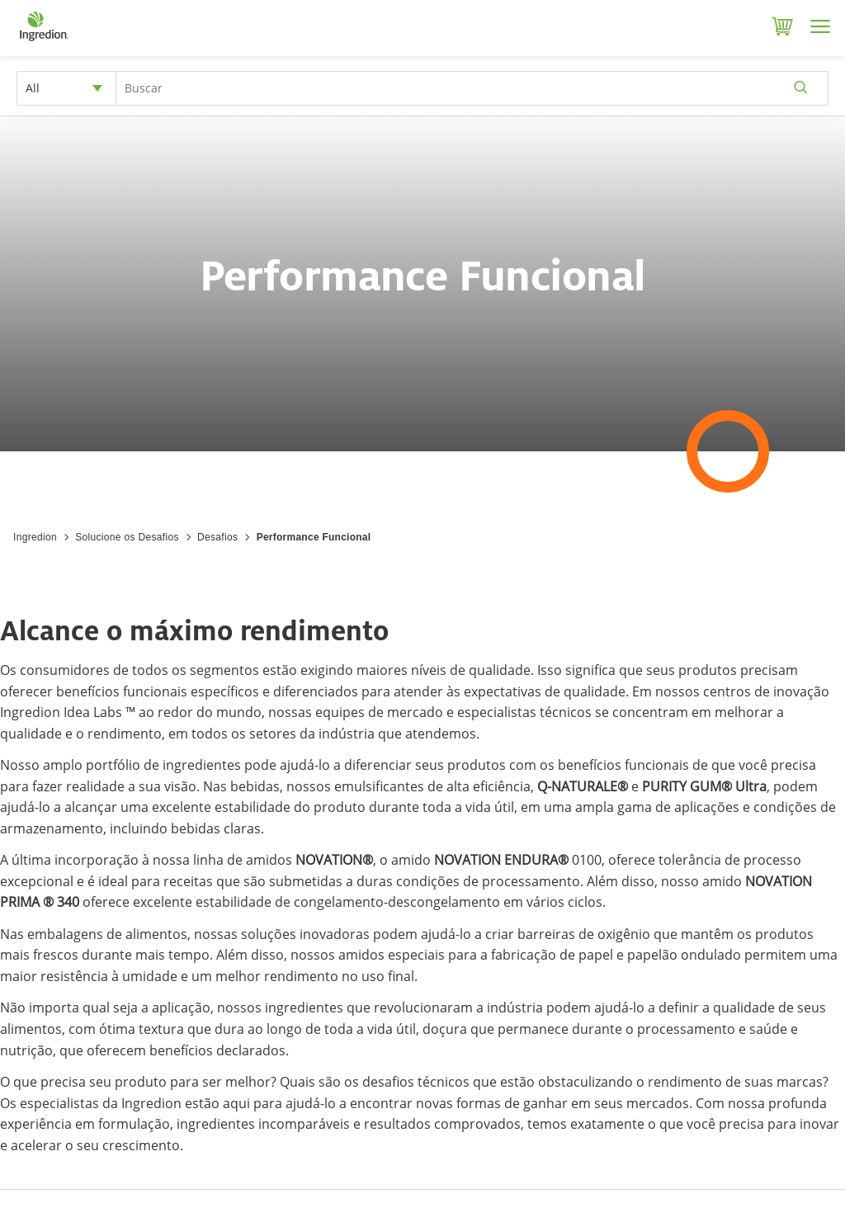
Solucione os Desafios (126, 537)
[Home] (43, 41)
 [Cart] (782, 26)
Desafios (217, 537)
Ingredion (35, 537)
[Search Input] (472, 88)
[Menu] (820, 26)
